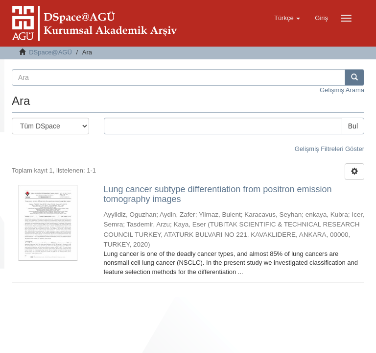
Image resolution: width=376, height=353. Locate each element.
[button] (287, 18)
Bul (353, 126)
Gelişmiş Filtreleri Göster (329, 148)
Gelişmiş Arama (342, 90)
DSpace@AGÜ (50, 52)
